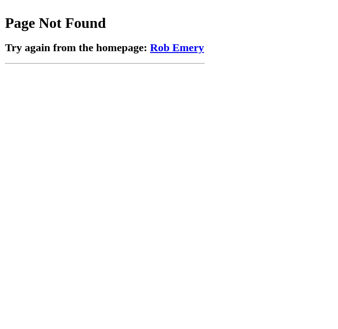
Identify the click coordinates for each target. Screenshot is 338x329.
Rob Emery (177, 47)
